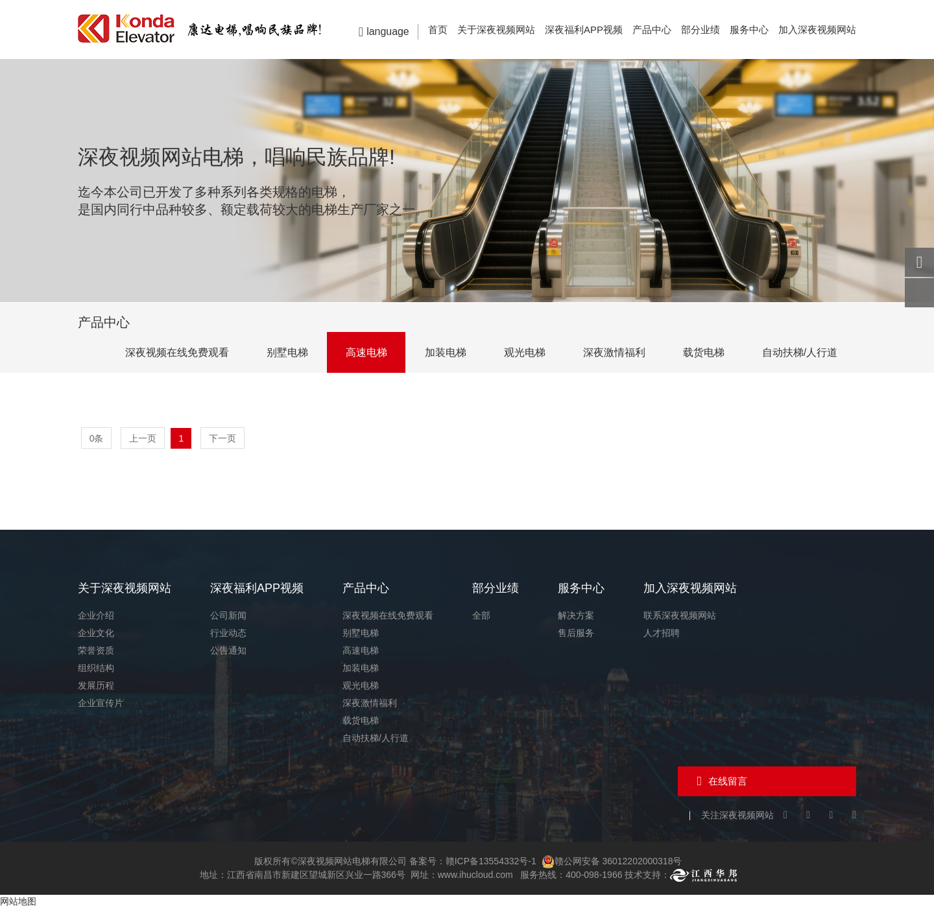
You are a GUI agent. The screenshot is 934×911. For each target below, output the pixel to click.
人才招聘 (661, 635)
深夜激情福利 (611, 352)
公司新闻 (228, 617)
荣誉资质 (96, 652)
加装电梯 (440, 352)
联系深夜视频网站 (679, 617)
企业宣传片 (100, 705)
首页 (438, 29)
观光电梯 (520, 352)
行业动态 (228, 635)
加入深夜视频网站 (817, 29)
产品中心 (651, 29)
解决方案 (576, 617)
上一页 (143, 438)
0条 (97, 438)
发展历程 (96, 687)
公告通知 (228, 652)
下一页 (223, 438)
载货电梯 (702, 352)
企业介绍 (96, 617)
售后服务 (576, 635)
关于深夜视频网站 (496, 29)
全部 (481, 617)
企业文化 (96, 635)
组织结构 (96, 670)
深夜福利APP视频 (584, 29)
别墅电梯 (279, 352)
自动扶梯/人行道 (799, 352)
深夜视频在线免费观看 (167, 352)
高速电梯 (359, 352)
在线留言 (727, 782)
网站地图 (18, 904)
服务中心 (749, 29)
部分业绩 (700, 29)
